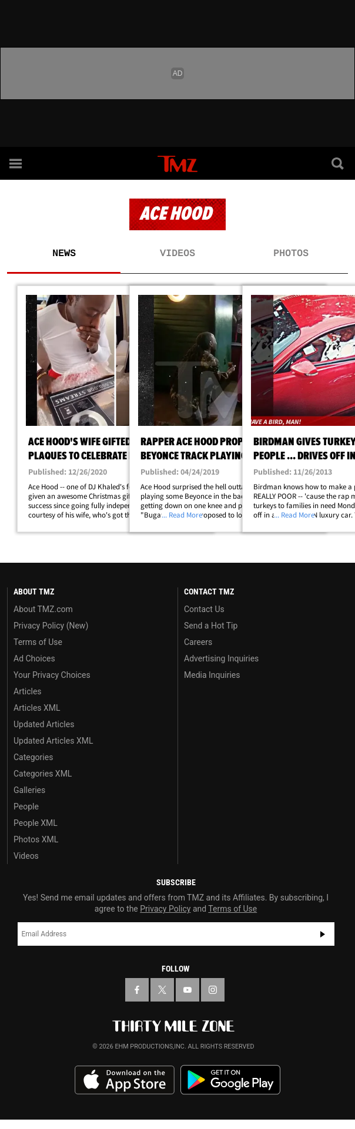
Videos (177, 253)
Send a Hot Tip (210, 625)
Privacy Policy (165, 908)
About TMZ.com (43, 609)
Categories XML (43, 773)
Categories (33, 757)
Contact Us (204, 609)
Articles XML (37, 708)
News (64, 253)
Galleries (29, 790)
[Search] (338, 163)
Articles (28, 691)
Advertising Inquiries (221, 658)
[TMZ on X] (162, 990)
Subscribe (322, 934)
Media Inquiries (212, 675)
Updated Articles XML (53, 740)
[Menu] (16, 163)
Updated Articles (44, 724)
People (26, 806)
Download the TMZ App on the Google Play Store (230, 1080)
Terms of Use (38, 642)
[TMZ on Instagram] (213, 990)
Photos (291, 253)
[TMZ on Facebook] (137, 990)
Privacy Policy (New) (51, 625)
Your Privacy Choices (52, 675)
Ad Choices (34, 658)
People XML (36, 823)
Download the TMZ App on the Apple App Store (125, 1080)
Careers (198, 642)
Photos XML (36, 839)
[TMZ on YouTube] (187, 990)
